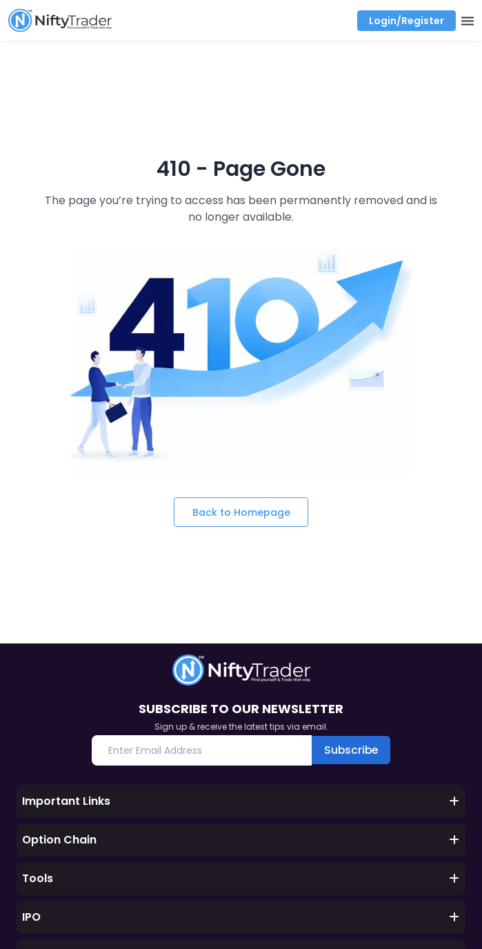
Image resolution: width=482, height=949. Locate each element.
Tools (241, 880)
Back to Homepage (241, 512)
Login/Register (406, 21)
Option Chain (241, 841)
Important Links (241, 802)
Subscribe (351, 750)
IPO (241, 918)
